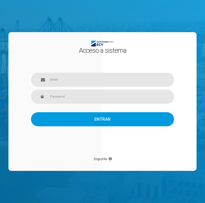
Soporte (102, 159)
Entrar (102, 119)
